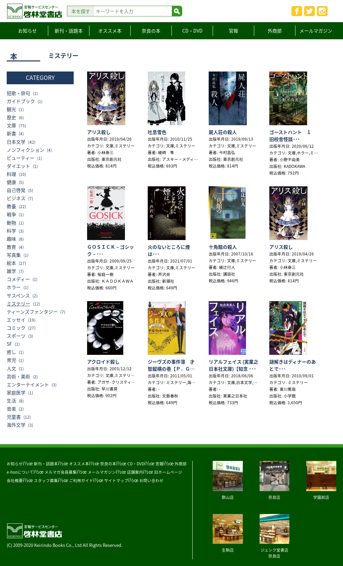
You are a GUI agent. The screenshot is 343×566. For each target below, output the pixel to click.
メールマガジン (315, 30)
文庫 (11, 125)
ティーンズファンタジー (32, 311)
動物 (11, 222)
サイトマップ (116, 480)
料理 (11, 174)
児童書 (14, 416)
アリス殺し (99, 132)
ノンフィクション (25, 149)
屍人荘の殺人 (223, 132)
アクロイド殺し (103, 361)
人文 (11, 368)
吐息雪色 (157, 132)
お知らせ (27, 30)
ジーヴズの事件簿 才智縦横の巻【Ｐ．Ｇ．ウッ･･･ (171, 368)
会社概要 (15, 480)
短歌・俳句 (18, 93)
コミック (16, 327)
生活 (11, 400)
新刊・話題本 (69, 30)
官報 (233, 30)
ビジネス (16, 198)
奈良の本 (151, 30)
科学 (11, 230)
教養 (11, 206)
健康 (11, 182)
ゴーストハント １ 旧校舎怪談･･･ (293, 135)
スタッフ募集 (46, 480)
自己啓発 (16, 190)
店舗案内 (135, 472)
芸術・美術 (18, 376)
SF (9, 343)
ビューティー (21, 157)
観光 (11, 109)
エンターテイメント (28, 384)
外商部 (275, 30)
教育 (11, 246)
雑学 (11, 271)
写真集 (14, 254)
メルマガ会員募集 (61, 472)
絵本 (11, 263)
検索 (177, 11)
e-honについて (20, 472)
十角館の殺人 (223, 246)
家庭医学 (16, 392)
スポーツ (16, 335)
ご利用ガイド (81, 480)
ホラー (14, 287)
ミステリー (18, 303)
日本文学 (16, 141)
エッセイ (16, 319)
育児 (11, 360)
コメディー (18, 279)
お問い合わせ (151, 480)
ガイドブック (21, 101)
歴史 (11, 117)
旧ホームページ (168, 472)
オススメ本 (110, 30)
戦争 (11, 214)
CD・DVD (192, 30)
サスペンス (18, 295)
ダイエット (18, 166)
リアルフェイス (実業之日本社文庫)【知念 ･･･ (233, 365)
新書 (11, 133)
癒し (11, 352)
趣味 (11, 238)
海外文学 (16, 424)
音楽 (11, 408)
